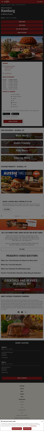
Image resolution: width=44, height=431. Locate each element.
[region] (22, 425)
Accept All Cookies (27, 428)
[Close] (42, 421)
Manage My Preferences (16, 428)
